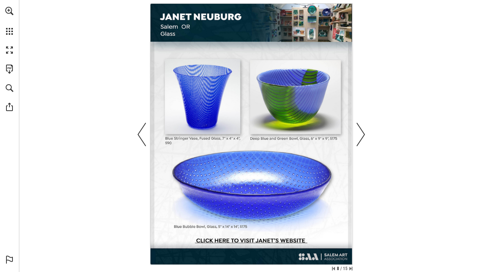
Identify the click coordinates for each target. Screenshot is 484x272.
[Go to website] (251, 241)
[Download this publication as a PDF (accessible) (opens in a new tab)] (9, 69)
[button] (9, 11)
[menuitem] (9, 20)
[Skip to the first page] (333, 268)
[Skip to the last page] (350, 268)
